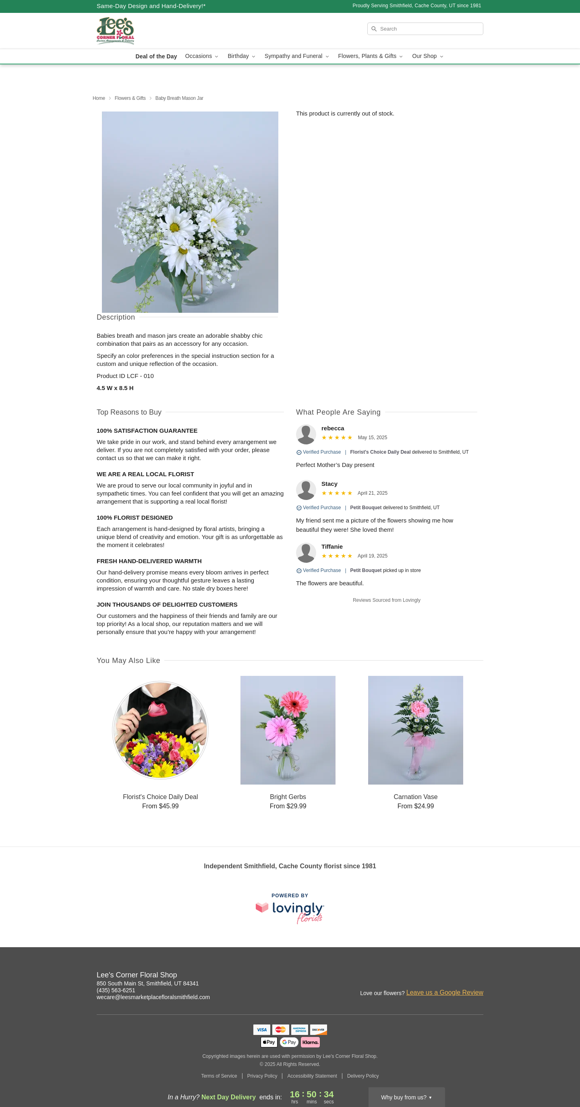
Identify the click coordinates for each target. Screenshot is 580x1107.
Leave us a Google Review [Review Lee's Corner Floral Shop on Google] (444, 992)
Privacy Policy (262, 1076)
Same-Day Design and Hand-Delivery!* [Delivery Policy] (151, 5)
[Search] (425, 29)
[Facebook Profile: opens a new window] (460, 976)
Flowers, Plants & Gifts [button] (371, 56)
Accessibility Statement (312, 1076)
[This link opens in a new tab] (290, 909)
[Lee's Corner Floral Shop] (155, 31)
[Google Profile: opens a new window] (477, 976)
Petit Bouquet (366, 507)
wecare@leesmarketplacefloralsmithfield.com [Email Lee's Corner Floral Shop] (153, 997)
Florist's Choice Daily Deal (380, 452)
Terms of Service (219, 1076)
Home (99, 98)
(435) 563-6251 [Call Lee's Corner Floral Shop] (116, 990)
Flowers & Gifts (130, 98)
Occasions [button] (202, 56)
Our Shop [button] (428, 56)
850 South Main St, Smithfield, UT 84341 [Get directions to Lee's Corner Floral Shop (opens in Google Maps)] (148, 983)
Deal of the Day (156, 56)
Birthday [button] (242, 56)
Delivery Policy (363, 1076)
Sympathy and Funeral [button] (297, 56)
